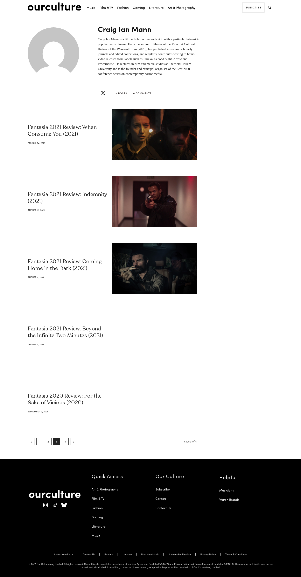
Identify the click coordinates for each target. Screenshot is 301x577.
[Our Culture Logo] (54, 6)
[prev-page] (31, 441)
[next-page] (73, 441)
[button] (269, 7)
